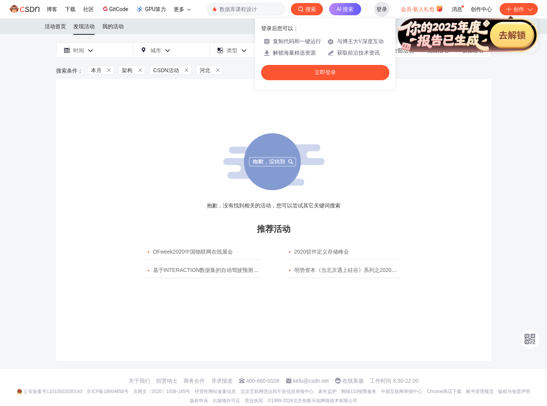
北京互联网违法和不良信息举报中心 (277, 391)
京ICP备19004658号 (107, 391)
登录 (381, 9)
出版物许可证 (226, 400)
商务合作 (194, 381)
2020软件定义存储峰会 (321, 252)
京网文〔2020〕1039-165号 (161, 391)
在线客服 (353, 381)
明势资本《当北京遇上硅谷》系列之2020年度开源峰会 (359, 270)
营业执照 (254, 400)
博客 (52, 9)
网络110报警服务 (358, 391)
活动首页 (55, 26)
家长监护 (327, 391)
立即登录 (325, 72)
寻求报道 (221, 381)
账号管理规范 (480, 391)
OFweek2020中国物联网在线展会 (193, 252)
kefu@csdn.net (311, 381)
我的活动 (113, 26)
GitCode (115, 8)
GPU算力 (151, 9)
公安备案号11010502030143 (53, 391)
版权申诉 (199, 400)
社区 (88, 9)
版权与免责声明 (514, 391)
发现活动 (84, 26)
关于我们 (139, 381)
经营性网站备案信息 (215, 391)
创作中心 (481, 9)
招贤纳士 (166, 381)
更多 (182, 9)
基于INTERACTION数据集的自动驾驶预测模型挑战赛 (216, 270)
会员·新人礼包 (422, 8)
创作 (518, 9)
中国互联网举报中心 (401, 391)
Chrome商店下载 (444, 391)
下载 (70, 9)
